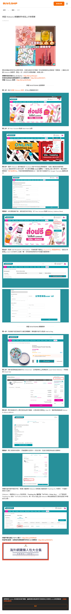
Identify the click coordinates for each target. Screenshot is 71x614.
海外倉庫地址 (12, 171)
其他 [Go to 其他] (13, 10)
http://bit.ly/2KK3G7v (38, 78)
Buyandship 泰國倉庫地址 (52, 250)
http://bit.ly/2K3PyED (24, 80)
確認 (35, 606)
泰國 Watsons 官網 (17, 90)
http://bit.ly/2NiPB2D (29, 538)
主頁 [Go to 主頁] (4, 10)
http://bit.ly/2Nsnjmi (30, 76)
